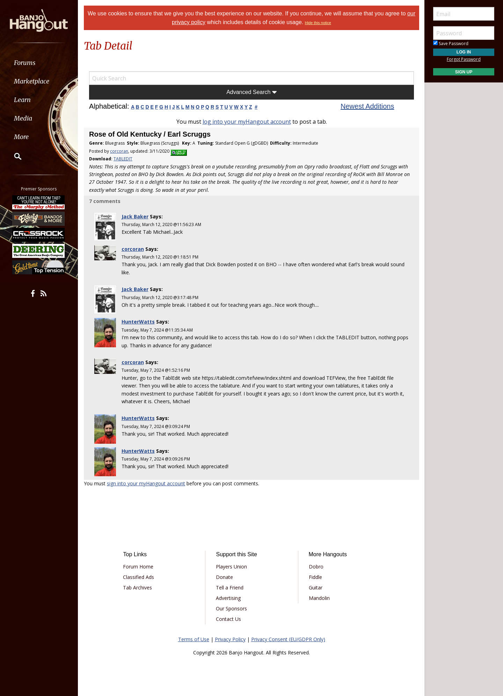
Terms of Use (193, 639)
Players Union (231, 566)
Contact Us (228, 619)
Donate (224, 577)
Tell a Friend (229, 587)
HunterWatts (138, 321)
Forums (25, 63)
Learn (23, 100)
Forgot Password (464, 59)
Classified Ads (138, 577)
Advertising (228, 598)
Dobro (315, 566)
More (22, 137)
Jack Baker (135, 216)
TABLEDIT (123, 159)
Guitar (315, 587)
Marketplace (32, 81)
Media (24, 118)
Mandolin (318, 598)
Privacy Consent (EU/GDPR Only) (288, 639)
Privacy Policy (230, 639)
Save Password (450, 43)
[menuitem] (39, 62)
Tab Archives (137, 587)
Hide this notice (318, 23)
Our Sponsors (231, 608)
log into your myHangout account (247, 121)
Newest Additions (367, 106)
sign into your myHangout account (146, 483)
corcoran (119, 151)
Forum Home (138, 566)
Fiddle (315, 577)
